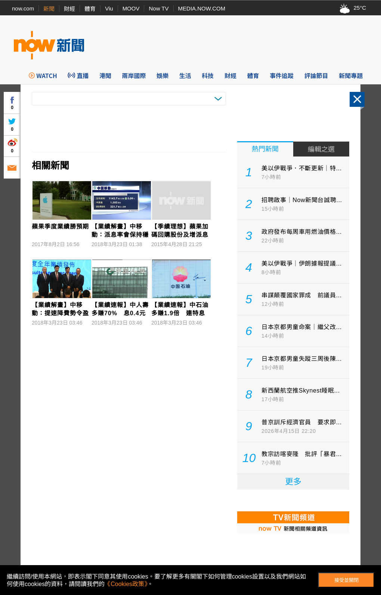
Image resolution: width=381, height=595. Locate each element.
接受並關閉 (346, 580)
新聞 (49, 9)
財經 (69, 9)
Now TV (158, 8)
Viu (109, 8)
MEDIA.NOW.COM (202, 8)
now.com (23, 8)
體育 (90, 9)
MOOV (131, 8)
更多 (293, 481)
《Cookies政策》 (126, 584)
